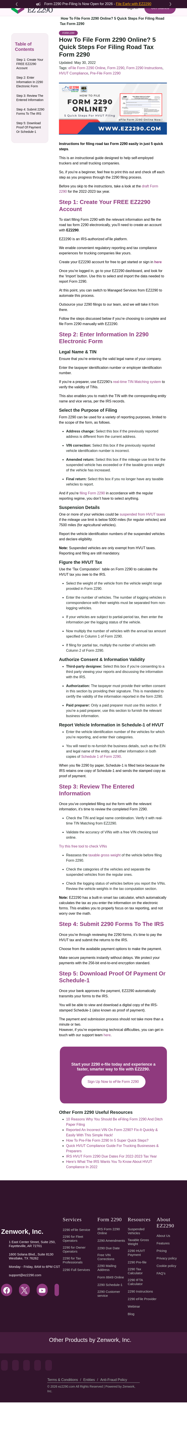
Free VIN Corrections (107, 1291)
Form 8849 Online (111, 1311)
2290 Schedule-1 (110, 1318)
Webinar (134, 1340)
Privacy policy (167, 1292)
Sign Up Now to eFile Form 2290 (113, 1115)
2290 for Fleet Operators (73, 1272)
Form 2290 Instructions (142, 108)
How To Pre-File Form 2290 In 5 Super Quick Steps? (106, 1174)
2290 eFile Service (76, 1263)
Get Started (159, 16)
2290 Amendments (112, 1274)
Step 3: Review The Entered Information (29, 118)
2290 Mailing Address (107, 1301)
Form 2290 (68, 73)
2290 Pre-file (137, 1296)
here (106, 1068)
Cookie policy (167, 1299)
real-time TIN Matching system (137, 422)
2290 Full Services (76, 1303)
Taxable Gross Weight (139, 1276)
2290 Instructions (140, 1325)
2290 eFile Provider (142, 1333)
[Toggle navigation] (17, 32)
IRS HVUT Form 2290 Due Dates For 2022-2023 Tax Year (110, 1190)
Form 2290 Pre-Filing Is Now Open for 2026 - (93, 4)
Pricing (161, 1284)
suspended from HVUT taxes (141, 554)
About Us (163, 1269)
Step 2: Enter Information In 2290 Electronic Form (30, 99)
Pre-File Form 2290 (104, 113)
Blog (131, 1348)
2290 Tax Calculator (136, 1305)
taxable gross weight (104, 888)
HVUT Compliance (73, 113)
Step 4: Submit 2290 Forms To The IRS (30, 134)
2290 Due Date (108, 1282)
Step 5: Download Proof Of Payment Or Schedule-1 (29, 149)
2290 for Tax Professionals (73, 1294)
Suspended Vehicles (136, 1265)
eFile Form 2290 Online (86, 108)
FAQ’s (161, 1307)
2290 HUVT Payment (136, 1286)
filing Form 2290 (91, 533)
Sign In (132, 16)
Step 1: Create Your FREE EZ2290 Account (30, 82)
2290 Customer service (109, 1327)
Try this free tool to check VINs (83, 880)
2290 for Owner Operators (74, 1283)
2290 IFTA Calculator (136, 1316)
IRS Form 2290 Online (108, 1265)
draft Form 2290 (153, 226)
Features (163, 1277)
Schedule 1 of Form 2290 (90, 797)
